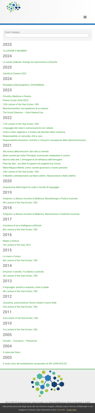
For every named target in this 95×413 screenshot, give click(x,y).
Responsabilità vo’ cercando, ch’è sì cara (22, 136)
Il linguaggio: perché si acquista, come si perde (26, 287)
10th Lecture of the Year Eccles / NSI (21, 171)
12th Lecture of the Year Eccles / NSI (21, 104)
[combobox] (47, 35)
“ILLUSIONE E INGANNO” (15, 50)
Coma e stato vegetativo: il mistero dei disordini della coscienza (34, 132)
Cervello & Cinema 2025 (14, 73)
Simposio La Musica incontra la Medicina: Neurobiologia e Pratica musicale (40, 198)
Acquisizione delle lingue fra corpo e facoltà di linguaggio (31, 187)
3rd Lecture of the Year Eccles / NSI (20, 306)
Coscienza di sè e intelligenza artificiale (22, 225)
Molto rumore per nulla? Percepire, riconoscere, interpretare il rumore (36, 155)
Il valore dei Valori (11, 352)
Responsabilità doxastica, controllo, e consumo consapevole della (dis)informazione (44, 140)
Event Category (12, 32)
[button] (85, 17)
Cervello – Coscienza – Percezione (20, 341)
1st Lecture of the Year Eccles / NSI (20, 329)
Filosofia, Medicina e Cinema (17, 96)
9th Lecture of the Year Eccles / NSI (20, 202)
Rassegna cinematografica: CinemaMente (23, 85)
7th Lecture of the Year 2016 (17, 245)
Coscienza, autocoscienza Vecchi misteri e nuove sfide (29, 302)
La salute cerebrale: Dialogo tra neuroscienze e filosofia (30, 62)
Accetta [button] (61, 410)
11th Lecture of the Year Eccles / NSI (21, 124)
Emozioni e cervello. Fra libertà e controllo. (23, 271)
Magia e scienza (11, 241)
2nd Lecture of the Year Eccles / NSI (20, 318)
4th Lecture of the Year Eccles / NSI (20, 291)
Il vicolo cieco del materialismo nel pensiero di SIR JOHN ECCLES (35, 363)
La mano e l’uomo (12, 256)
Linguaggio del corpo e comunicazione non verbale (28, 128)
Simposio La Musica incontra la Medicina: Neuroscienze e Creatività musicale (41, 214)
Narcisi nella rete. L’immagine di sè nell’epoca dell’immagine (32, 159)
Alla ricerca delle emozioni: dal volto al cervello (26, 151)
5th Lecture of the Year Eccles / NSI (20, 275)
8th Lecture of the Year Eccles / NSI (20, 229)
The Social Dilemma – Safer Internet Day (23, 112)
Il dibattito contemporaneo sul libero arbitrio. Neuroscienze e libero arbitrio (39, 175)
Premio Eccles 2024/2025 (15, 100)
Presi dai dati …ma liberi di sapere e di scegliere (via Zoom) (32, 163)
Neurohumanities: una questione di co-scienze (25, 108)
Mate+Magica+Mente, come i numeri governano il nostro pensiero (35, 167)
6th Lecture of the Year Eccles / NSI (20, 260)
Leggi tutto (72, 410)
